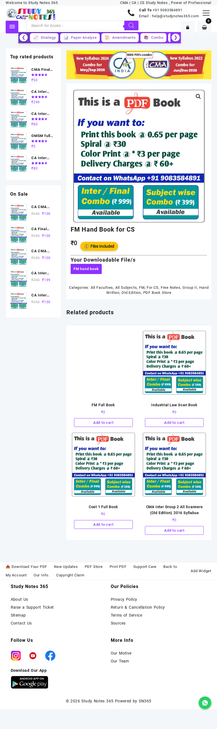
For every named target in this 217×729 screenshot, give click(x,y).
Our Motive (121, 653)
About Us (19, 599)
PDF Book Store (157, 292)
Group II (190, 287)
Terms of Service (126, 615)
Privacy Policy (124, 599)
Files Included (99, 246)
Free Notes (171, 287)
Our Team (120, 661)
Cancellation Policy (147, 607)
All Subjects (126, 287)
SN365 (145, 701)
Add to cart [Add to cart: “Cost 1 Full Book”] (103, 524)
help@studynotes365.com (175, 16)
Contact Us (21, 623)
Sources (118, 623)
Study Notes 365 (97, 701)
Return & (120, 607)
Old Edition (131, 292)
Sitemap (18, 615)
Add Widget (201, 571)
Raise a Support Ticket (32, 607)
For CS (153, 287)
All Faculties (102, 287)
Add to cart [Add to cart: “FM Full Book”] (103, 422)
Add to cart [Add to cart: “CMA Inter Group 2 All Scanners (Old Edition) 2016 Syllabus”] (174, 530)
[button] (198, 96)
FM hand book (86, 269)
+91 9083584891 (167, 10)
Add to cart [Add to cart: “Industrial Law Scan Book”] (174, 422)
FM (142, 287)
